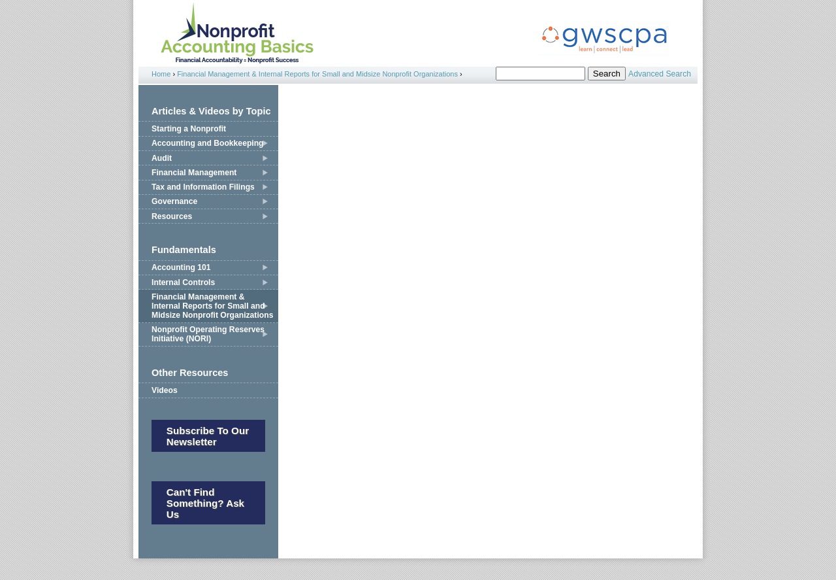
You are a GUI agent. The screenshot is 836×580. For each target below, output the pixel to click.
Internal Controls (183, 282)
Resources (172, 216)
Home (161, 74)
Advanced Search (659, 73)
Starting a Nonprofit (189, 128)
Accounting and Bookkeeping (208, 143)
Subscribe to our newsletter (208, 436)
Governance (174, 201)
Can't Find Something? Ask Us (205, 503)
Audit (162, 158)
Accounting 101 (181, 267)
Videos (165, 390)
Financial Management (194, 172)
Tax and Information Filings (203, 187)
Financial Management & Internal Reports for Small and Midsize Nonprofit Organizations (317, 74)
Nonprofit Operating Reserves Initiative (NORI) (208, 334)
